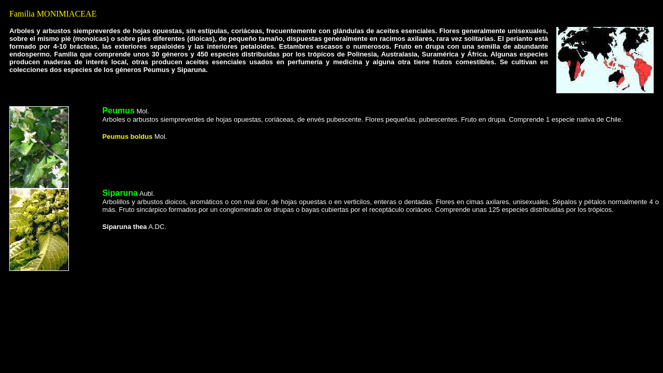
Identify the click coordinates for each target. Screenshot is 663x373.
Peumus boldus (128, 136)
